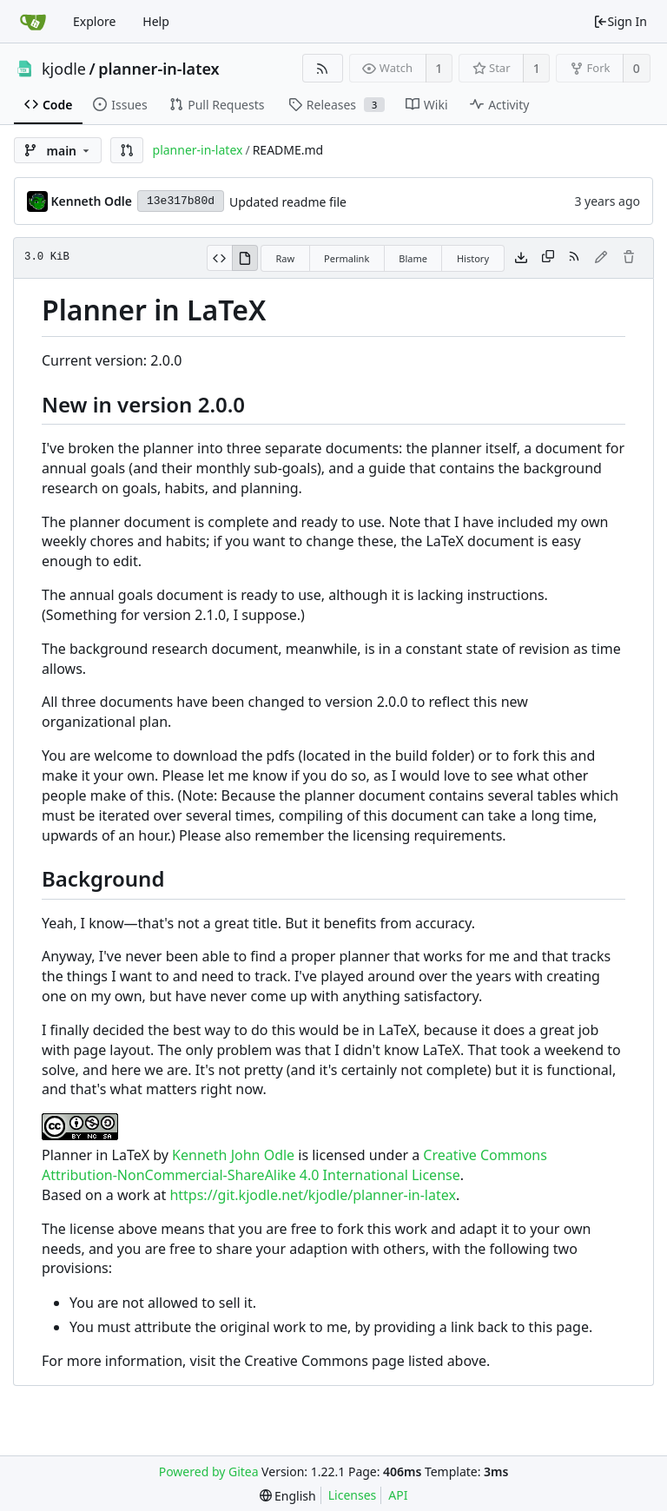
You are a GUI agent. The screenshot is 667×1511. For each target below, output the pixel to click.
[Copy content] (548, 258)
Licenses (352, 1495)
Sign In (620, 21)
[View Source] (219, 258)
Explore (94, 21)
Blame (413, 258)
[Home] (33, 21)
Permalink (346, 258)
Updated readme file (288, 202)
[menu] (288, 1496)
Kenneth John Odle (233, 1155)
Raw (284, 258)
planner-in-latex (158, 68)
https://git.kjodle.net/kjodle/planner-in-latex (312, 1194)
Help (155, 21)
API (397, 1495)
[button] (126, 150)
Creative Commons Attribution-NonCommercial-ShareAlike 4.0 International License (294, 1164)
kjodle (64, 68)
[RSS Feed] (322, 68)
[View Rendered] (245, 258)
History (473, 258)
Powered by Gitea (209, 1471)
